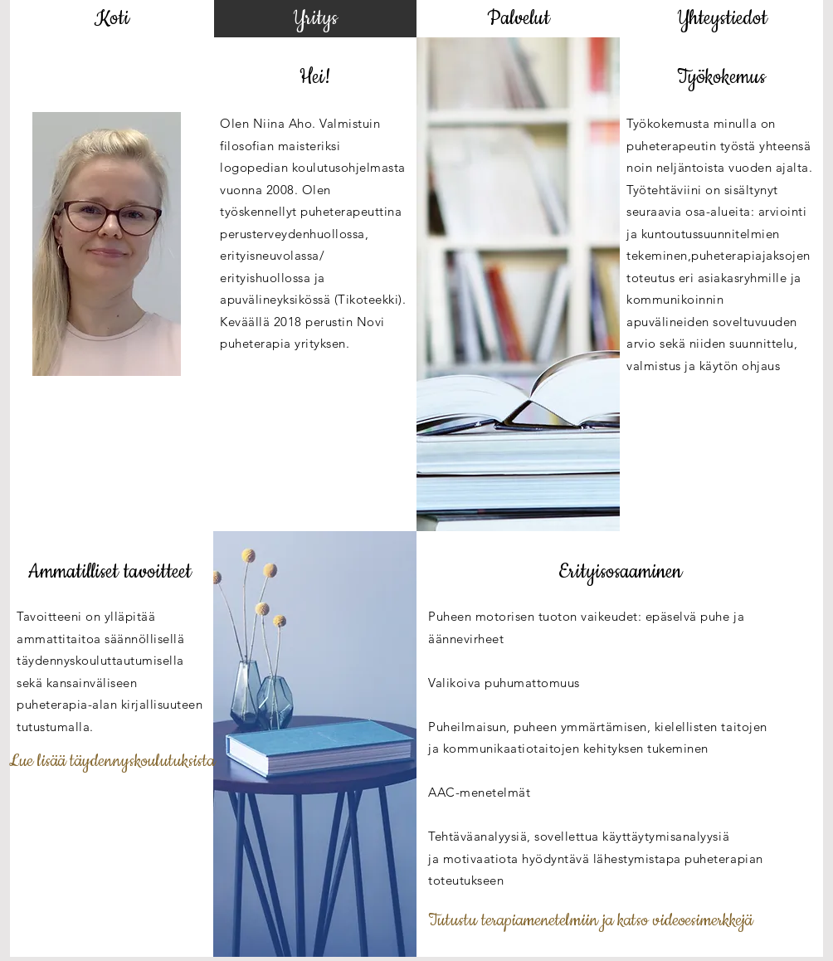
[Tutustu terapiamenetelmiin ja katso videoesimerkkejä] (590, 921)
